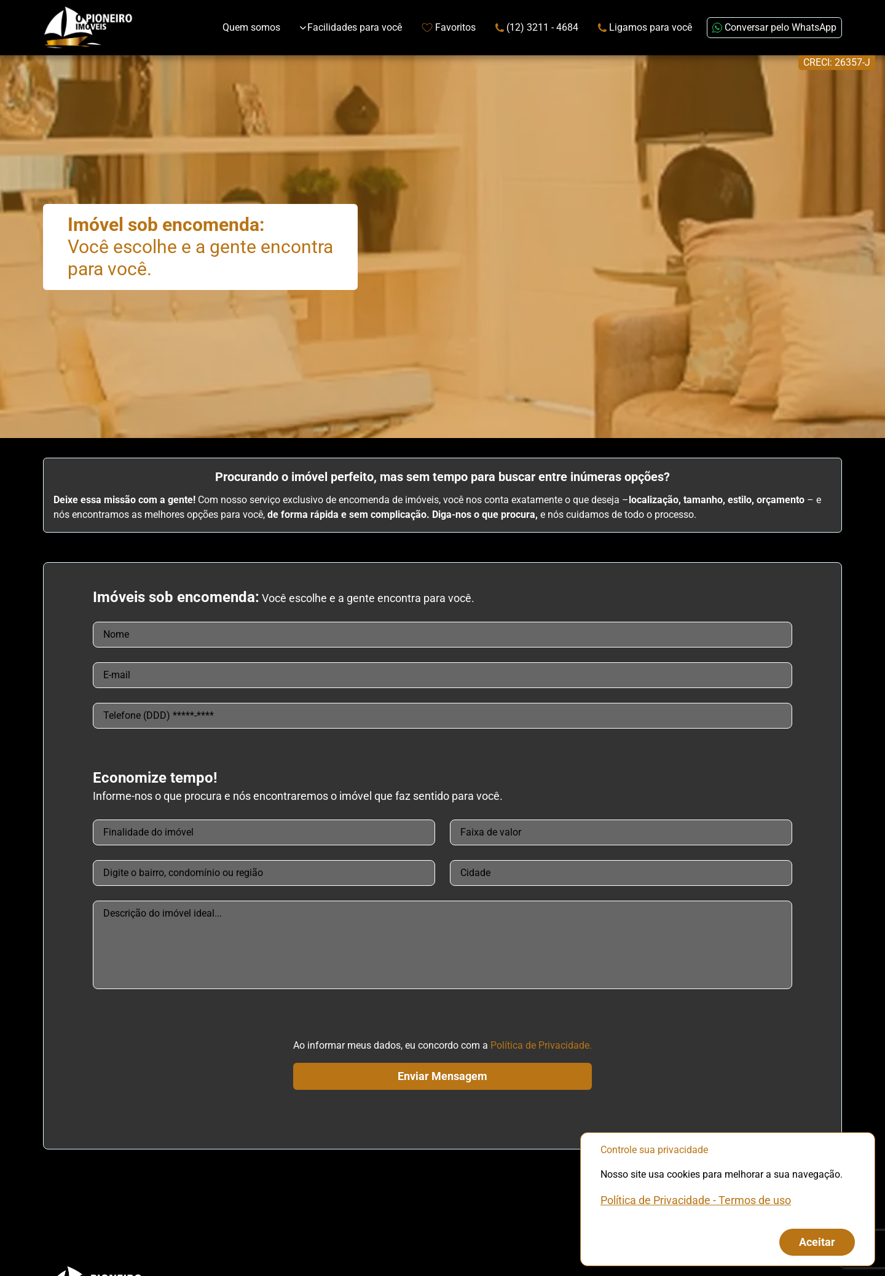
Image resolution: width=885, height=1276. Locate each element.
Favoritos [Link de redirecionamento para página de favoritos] (449, 27)
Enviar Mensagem (442, 1076)
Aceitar (817, 1241)
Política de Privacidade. (541, 1045)
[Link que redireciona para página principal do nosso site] (88, 27)
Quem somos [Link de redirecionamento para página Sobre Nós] (251, 27)
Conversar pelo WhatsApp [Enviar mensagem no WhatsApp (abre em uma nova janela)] (774, 27)
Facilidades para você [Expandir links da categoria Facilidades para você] (351, 27)
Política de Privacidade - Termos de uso (695, 1200)
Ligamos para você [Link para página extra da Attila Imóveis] (645, 27)
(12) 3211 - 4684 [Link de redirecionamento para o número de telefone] (536, 27)
